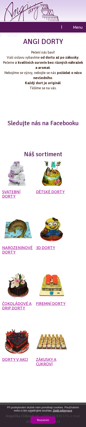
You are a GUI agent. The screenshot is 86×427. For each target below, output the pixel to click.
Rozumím (43, 420)
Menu (78, 27)
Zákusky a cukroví (46, 361)
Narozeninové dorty (17, 249)
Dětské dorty (50, 192)
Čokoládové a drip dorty (17, 305)
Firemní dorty (50, 303)
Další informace (62, 410)
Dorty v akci (15, 359)
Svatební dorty (11, 194)
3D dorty (45, 247)
